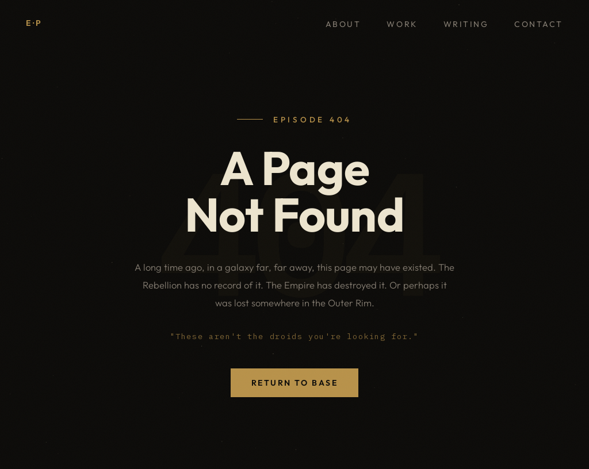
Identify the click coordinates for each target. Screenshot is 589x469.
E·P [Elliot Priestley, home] (34, 23)
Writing (466, 24)
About (343, 24)
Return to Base (294, 383)
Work (402, 24)
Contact (538, 24)
